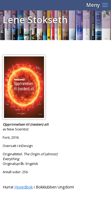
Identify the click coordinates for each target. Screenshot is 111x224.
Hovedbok (23, 187)
